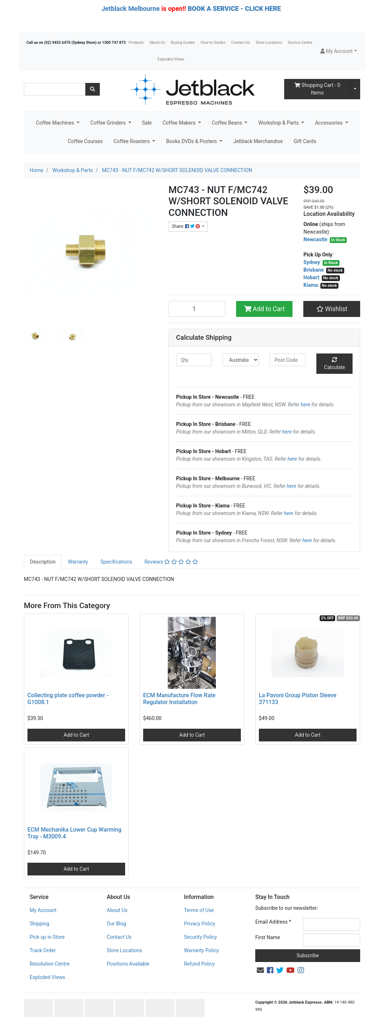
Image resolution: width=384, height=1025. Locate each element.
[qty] (194, 359)
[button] (338, 51)
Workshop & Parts (279, 123)
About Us (157, 42)
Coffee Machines (55, 123)
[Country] (241, 359)
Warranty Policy (201, 950)
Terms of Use (199, 910)
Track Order (43, 950)
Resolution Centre (49, 964)
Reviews (171, 562)
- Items (317, 89)
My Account (43, 910)
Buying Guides (183, 42)
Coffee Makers (179, 123)
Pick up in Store (47, 937)
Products (136, 42)
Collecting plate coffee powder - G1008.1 (67, 699)
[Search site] (92, 89)
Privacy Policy (199, 923)
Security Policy (200, 937)
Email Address (273, 922)
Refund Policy (199, 964)
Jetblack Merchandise (258, 141)
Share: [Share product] (186, 226)
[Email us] (260, 970)
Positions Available (128, 964)
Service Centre (300, 42)
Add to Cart (264, 309)
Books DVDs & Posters (192, 141)
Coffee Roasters (132, 141)
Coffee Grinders (108, 123)
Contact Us (240, 42)
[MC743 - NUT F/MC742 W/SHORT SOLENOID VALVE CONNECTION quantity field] (196, 309)
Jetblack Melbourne (131, 8)
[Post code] (288, 359)
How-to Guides (213, 42)
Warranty (78, 562)
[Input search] (55, 89)
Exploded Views (171, 59)
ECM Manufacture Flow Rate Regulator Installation (179, 699)
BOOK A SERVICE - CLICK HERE (234, 8)
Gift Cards (305, 141)
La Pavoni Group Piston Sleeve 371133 (297, 699)
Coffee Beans (227, 123)
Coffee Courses (85, 141)
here (305, 404)
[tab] (43, 562)
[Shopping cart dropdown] (355, 89)
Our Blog (116, 923)
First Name (267, 937)
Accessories (329, 123)
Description (43, 562)
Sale (147, 123)
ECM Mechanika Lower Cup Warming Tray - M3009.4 (74, 833)
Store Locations (269, 42)
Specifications (116, 562)
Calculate (334, 363)
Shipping (39, 923)
